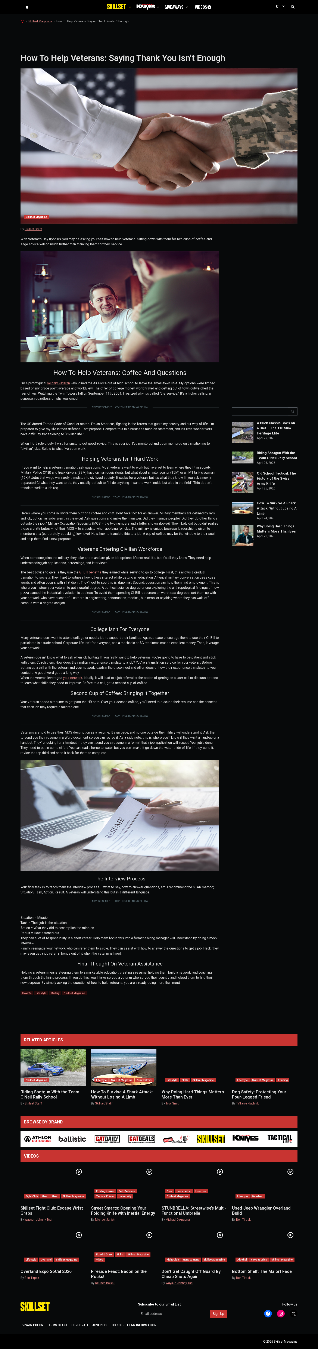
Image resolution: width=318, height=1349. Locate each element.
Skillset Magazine (40, 30)
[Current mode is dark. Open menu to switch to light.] (281, 11)
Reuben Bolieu (105, 1283)
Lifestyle (41, 1002)
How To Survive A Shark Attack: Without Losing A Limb (277, 518)
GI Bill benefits (90, 582)
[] (292, 421)
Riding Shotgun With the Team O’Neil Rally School (277, 464)
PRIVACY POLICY (32, 1325)
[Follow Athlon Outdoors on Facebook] (268, 1313)
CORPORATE (80, 1325)
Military (55, 1002)
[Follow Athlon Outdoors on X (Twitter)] (293, 1313)
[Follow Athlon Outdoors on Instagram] (281, 1313)
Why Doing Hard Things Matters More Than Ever (277, 538)
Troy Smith (173, 1103)
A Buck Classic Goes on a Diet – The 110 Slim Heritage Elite (276, 437)
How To (27, 1002)
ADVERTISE (100, 1325)
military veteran (58, 393)
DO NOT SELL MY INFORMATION (134, 1325)
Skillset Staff (33, 238)
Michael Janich (105, 1219)
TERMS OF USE (57, 1325)
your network (72, 687)
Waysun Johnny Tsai (38, 1219)
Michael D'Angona (178, 1219)
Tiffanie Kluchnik (247, 1103)
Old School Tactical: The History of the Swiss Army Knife (276, 488)
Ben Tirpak (243, 1219)
